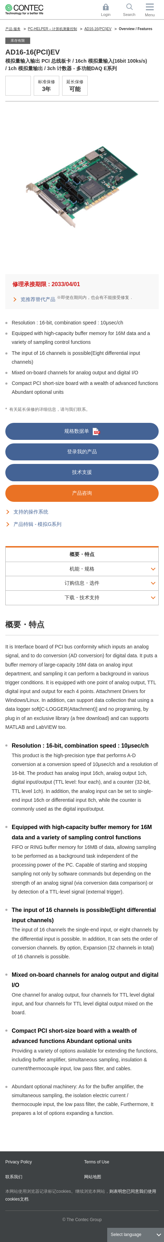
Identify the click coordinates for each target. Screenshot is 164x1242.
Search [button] (132, 10)
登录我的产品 (82, 451)
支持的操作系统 (30, 512)
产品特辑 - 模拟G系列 (37, 524)
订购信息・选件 (82, 583)
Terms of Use (96, 1161)
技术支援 (82, 472)
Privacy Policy (18, 1161)
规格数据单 (82, 431)
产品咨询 (82, 493)
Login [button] (109, 10)
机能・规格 (82, 569)
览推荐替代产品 (38, 299)
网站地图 (92, 1176)
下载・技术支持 (82, 597)
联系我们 (13, 1176)
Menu (150, 15)
